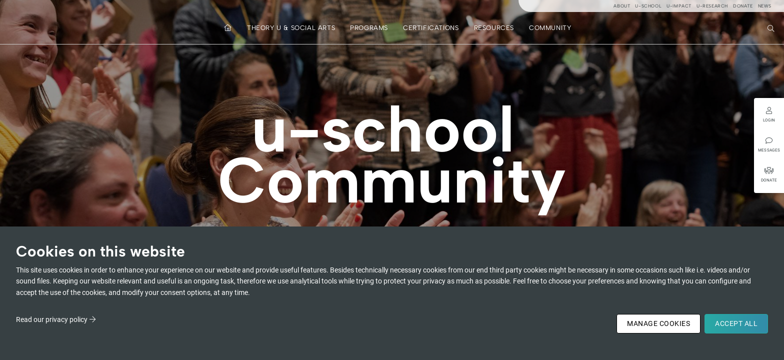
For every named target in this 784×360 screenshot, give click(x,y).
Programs (369, 28)
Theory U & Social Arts (291, 28)
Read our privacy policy (52, 320)
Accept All (736, 324)
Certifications (430, 28)
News (765, 5)
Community (550, 28)
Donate (743, 5)
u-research (712, 5)
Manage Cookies (658, 324)
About (622, 5)
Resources (494, 28)
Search (772, 27)
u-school (648, 5)
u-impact (679, 5)
